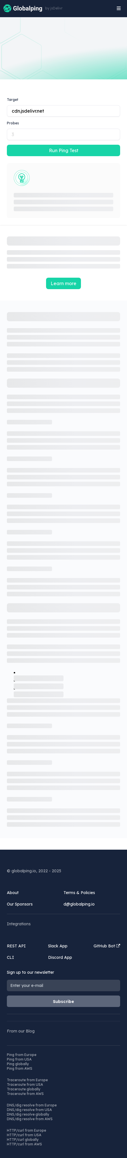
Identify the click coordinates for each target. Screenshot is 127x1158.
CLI (10, 957)
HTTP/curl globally (23, 1139)
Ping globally (18, 1064)
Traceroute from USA (25, 1084)
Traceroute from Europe (27, 1080)
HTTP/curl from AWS (24, 1144)
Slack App (58, 946)
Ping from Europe (21, 1055)
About (13, 892)
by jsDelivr (54, 8)
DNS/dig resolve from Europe (32, 1105)
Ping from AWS (19, 1068)
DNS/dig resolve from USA (29, 1110)
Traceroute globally (23, 1089)
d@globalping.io (79, 904)
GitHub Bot (107, 946)
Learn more (63, 283)
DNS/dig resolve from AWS (30, 1119)
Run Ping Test (63, 150)
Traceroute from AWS (25, 1094)
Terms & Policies (79, 892)
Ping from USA (19, 1059)
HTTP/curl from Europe (26, 1130)
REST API (16, 946)
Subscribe (63, 1001)
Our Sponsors (20, 904)
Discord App (60, 957)
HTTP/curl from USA (24, 1135)
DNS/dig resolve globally (28, 1114)
